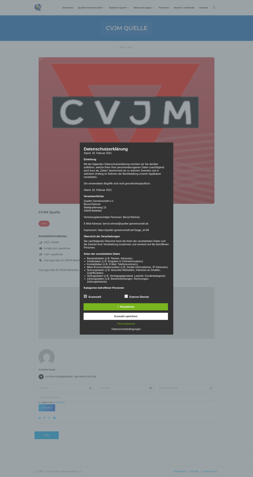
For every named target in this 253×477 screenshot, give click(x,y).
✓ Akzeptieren (126, 306)
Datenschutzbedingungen (126, 329)
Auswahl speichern (126, 316)
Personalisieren (126, 323)
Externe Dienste (137, 296)
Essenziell (92, 296)
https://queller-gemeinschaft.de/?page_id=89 (123, 230)
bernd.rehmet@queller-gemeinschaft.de (125, 223)
